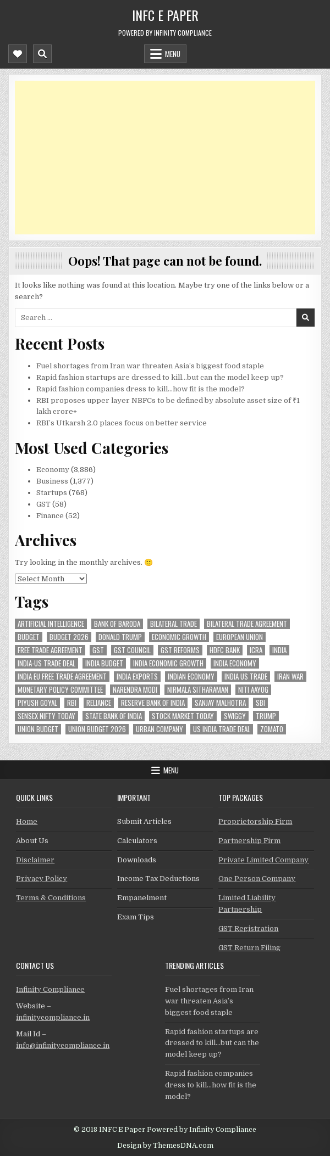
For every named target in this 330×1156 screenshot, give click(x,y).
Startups (51, 493)
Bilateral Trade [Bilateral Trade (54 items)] (173, 624)
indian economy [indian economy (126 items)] (191, 676)
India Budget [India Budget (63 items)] (104, 663)
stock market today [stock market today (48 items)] (183, 716)
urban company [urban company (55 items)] (159, 729)
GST (43, 504)
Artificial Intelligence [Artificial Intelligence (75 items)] (51, 624)
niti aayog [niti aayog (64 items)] (253, 689)
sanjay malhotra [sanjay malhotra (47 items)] (220, 703)
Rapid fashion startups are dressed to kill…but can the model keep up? (160, 377)
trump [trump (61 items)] (266, 716)
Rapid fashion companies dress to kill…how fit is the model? (140, 389)
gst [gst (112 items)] (98, 650)
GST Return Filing (249, 948)
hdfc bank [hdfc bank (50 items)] (225, 650)
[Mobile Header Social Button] (17, 53)
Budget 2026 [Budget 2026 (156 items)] (69, 637)
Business (52, 481)
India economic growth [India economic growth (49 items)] (168, 663)
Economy (52, 469)
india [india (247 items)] (279, 650)
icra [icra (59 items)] (256, 650)
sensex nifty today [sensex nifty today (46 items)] (46, 716)
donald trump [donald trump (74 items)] (120, 637)
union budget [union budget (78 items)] (38, 729)
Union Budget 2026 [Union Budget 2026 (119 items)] (97, 729)
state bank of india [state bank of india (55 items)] (113, 716)
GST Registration (248, 928)
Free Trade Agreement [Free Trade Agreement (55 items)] (50, 650)
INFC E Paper (165, 15)
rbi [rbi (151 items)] (71, 703)
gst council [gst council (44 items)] (132, 650)
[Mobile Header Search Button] (42, 53)
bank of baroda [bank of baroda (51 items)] (117, 624)
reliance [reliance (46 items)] (98, 703)
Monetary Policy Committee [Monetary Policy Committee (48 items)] (60, 689)
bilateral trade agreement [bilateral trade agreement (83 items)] (247, 624)
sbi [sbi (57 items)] (260, 703)
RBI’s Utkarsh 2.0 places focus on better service (121, 423)
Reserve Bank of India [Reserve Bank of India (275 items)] (153, 703)
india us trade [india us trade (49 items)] (245, 676)
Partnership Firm (249, 841)
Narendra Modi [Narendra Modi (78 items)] (135, 689)
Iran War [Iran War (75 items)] (290, 676)
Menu (172, 53)
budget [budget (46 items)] (29, 637)
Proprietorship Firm (255, 821)
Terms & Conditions (51, 898)
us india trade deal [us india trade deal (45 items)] (221, 729)
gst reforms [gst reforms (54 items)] (180, 650)
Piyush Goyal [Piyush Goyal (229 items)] (37, 703)
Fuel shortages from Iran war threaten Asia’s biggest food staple (150, 366)
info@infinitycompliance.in (62, 1045)
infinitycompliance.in (53, 1017)
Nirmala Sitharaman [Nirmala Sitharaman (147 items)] (197, 689)
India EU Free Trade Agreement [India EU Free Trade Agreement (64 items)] (62, 676)
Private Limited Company (263, 860)
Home (26, 821)
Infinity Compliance (50, 989)
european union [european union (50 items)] (239, 637)
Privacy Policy (41, 878)
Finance (50, 516)
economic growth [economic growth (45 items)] (179, 637)
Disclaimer (35, 860)
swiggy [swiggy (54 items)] (235, 716)
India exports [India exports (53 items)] (137, 676)
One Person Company (256, 878)
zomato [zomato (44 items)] (271, 729)
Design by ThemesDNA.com (165, 1145)
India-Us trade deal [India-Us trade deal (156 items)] (46, 663)
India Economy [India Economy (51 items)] (234, 663)
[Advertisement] (165, 157)
